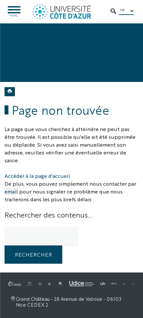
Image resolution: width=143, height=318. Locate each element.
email (11, 191)
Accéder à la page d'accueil (37, 175)
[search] (41, 236)
